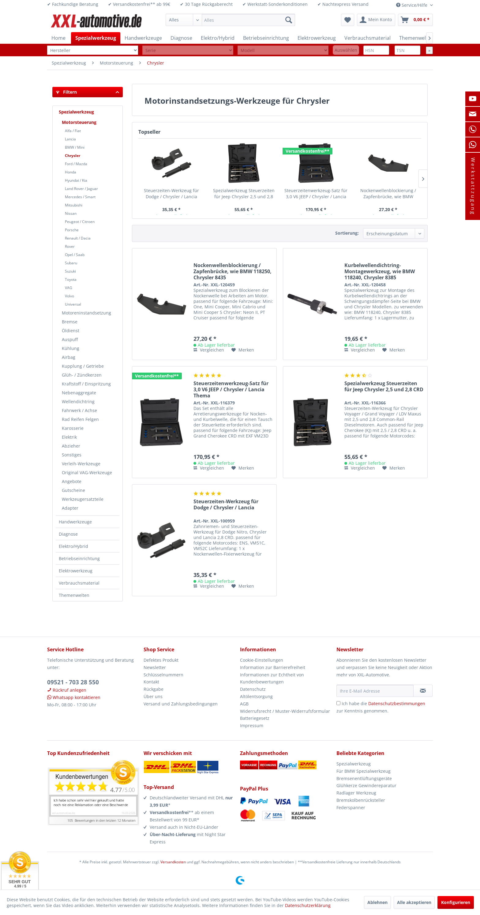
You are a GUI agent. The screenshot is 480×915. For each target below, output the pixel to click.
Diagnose (68, 534)
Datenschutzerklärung (308, 905)
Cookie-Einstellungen (261, 660)
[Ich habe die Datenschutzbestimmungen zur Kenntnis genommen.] (338, 703)
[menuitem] (230, 20)
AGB (244, 704)
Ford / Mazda (76, 163)
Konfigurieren (455, 902)
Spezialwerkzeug (76, 112)
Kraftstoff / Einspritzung (86, 384)
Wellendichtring (78, 401)
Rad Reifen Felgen (80, 419)
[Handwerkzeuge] (143, 38)
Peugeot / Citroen (80, 221)
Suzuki (70, 271)
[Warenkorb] (415, 20)
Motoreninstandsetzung (86, 313)
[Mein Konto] (376, 20)
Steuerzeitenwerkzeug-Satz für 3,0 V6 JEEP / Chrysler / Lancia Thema (315, 194)
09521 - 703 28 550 (73, 682)
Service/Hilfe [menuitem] (412, 5)
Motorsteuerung (79, 122)
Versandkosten (173, 862)
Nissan (71, 213)
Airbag (68, 357)
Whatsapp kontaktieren (73, 697)
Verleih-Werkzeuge (81, 464)
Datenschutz (253, 689)
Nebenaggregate (79, 393)
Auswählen (346, 50)
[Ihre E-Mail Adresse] (375, 691)
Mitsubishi (73, 205)
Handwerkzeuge (75, 522)
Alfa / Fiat (73, 130)
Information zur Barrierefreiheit (272, 667)
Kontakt (151, 682)
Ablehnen (377, 902)
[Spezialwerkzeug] (95, 38)
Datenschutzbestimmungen (396, 703)
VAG (68, 287)
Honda (70, 172)
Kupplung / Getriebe (83, 366)
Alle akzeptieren (414, 902)
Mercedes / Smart (80, 196)
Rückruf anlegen (66, 690)
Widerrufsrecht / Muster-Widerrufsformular (285, 711)
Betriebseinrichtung (79, 558)
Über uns (153, 696)
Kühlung (70, 348)
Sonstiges (71, 455)
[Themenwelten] (416, 38)
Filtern (66, 92)
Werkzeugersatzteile (82, 499)
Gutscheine (73, 490)
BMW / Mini (74, 147)
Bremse (69, 322)
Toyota (71, 279)
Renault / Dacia (78, 238)
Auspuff (70, 339)
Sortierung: (347, 233)
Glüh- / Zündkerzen (82, 375)
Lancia (70, 139)
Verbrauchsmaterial (79, 583)
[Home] (58, 38)
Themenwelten (74, 595)
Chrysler (72, 155)
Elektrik (69, 437)
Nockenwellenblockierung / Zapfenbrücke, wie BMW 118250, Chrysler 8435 (388, 194)
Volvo (69, 296)
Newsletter (155, 667)
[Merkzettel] (347, 20)
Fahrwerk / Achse (79, 410)
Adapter (70, 508)
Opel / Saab (74, 254)
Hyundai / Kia (76, 180)
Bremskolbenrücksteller (360, 800)
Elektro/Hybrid (73, 546)
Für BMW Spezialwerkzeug (363, 771)
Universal (73, 304)
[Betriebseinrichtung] (266, 38)
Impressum (251, 725)
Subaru (71, 263)
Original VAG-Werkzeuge (87, 472)
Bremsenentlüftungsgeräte (364, 778)
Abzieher (71, 446)
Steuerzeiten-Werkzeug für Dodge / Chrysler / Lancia (171, 193)
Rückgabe (153, 689)
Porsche (72, 229)
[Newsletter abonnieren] (423, 691)
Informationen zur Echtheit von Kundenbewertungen (272, 678)
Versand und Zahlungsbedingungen (181, 704)
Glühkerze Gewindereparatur (366, 785)
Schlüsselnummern (163, 675)
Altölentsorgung (256, 696)
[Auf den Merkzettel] (242, 350)
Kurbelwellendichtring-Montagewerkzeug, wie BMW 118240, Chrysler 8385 (379, 271)
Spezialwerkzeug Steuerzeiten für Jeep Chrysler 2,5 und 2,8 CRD (244, 194)
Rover (70, 246)
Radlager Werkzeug (356, 793)
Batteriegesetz (254, 718)
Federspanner (350, 807)
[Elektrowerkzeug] (316, 38)
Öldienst (70, 330)
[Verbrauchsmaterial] (367, 38)
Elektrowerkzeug (75, 571)
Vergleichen (208, 350)
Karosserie (73, 428)
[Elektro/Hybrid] (218, 38)
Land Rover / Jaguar (81, 188)
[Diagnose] (181, 38)
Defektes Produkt (161, 660)
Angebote (71, 481)
